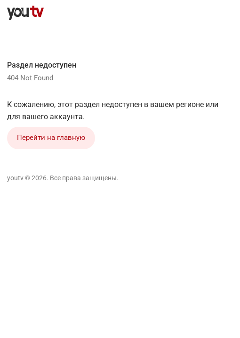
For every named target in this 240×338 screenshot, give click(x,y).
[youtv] (25, 13)
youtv (15, 178)
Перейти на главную (51, 137)
